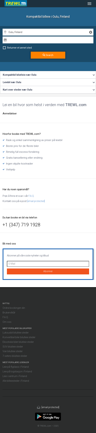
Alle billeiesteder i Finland (16, 380)
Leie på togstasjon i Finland (17, 371)
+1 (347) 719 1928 (21, 225)
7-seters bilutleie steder (15, 356)
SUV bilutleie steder (13, 346)
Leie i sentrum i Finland (15, 376)
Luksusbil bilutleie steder (16, 332)
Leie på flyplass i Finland (16, 366)
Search (48, 55)
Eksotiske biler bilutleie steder (18, 342)
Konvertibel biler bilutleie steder (19, 337)
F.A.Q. (31, 196)
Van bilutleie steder (13, 351)
